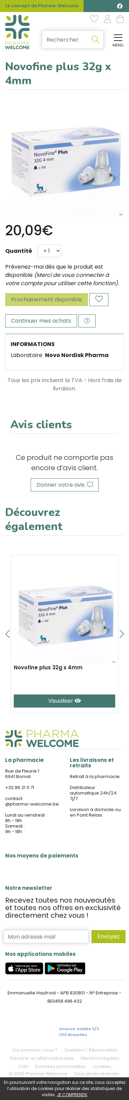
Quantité (18, 251)
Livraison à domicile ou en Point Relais (95, 812)
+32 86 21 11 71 (19, 787)
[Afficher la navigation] (116, 39)
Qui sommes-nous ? (34, 1050)
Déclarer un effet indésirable (42, 1058)
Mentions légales (100, 1058)
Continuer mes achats (41, 321)
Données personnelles (60, 1066)
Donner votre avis (64, 485)
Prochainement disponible (46, 299)
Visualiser (64, 701)
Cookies (102, 1066)
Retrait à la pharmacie (95, 776)
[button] (7, 633)
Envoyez (108, 936)
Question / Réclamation (90, 1050)
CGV (23, 1066)
